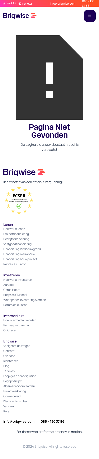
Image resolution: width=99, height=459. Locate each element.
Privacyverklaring (14, 391)
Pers (6, 411)
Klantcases (10, 361)
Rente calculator (14, 264)
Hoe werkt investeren (17, 280)
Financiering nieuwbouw (19, 254)
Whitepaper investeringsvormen (24, 300)
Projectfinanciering (16, 234)
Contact (9, 351)
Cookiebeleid (11, 396)
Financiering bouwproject (20, 259)
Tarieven (9, 371)
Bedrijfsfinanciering (16, 239)
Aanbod (8, 285)
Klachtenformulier (15, 401)
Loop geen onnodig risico (19, 376)
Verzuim (8, 406)
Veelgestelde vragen (16, 346)
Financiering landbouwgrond (22, 249)
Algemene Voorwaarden (19, 386)
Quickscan (10, 330)
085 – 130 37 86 (52, 421)
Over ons (9, 356)
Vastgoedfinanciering (17, 244)
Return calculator (15, 305)
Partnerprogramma (16, 325)
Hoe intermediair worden (19, 320)
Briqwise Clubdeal (15, 295)
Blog (6, 366)
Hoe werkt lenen (14, 229)
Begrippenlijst (12, 381)
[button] (90, 16)
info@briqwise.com (62, 3)
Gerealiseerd (11, 290)
